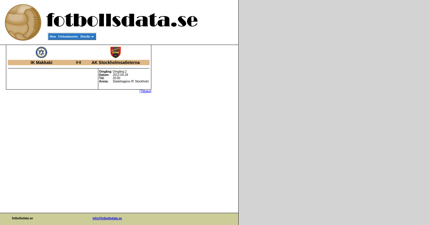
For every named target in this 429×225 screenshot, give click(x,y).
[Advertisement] (211, 135)
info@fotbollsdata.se (107, 218)
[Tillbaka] (145, 91)
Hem (53, 36)
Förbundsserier (68, 36)
